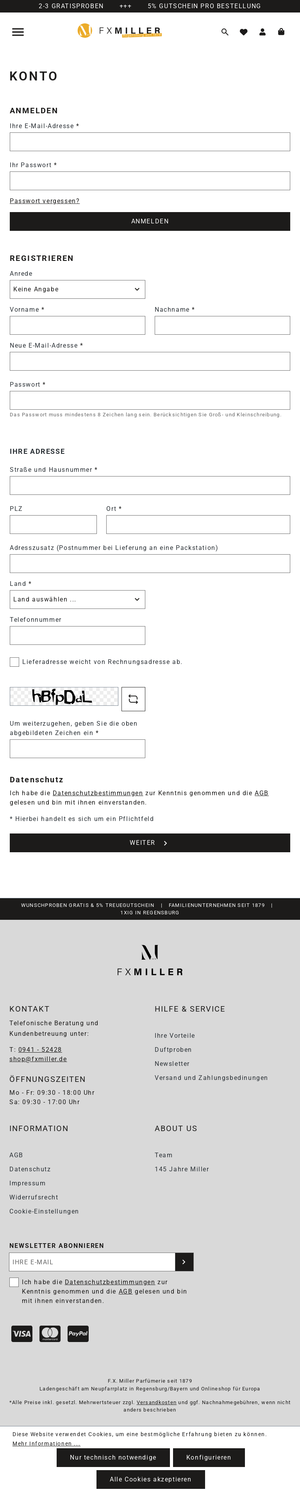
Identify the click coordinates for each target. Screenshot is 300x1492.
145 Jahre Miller (182, 1169)
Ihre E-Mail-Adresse (45, 126)
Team (164, 1155)
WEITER (150, 843)
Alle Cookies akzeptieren (150, 1479)
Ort (114, 508)
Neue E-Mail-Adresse (47, 345)
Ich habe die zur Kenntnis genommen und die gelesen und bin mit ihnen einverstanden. (105, 1291)
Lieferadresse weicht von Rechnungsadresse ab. (102, 662)
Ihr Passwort (33, 165)
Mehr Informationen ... (46, 1443)
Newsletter (172, 1063)
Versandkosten (157, 1402)
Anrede (21, 273)
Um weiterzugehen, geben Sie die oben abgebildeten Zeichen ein (74, 728)
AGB (262, 793)
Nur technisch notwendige (113, 1457)
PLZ (16, 508)
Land (21, 583)
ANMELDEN (150, 221)
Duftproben (173, 1049)
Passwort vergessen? (45, 201)
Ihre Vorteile (175, 1035)
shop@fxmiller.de (38, 1059)
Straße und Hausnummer (54, 469)
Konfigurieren (209, 1457)
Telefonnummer (36, 619)
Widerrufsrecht (33, 1197)
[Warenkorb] (281, 32)
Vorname (27, 309)
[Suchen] (225, 32)
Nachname (175, 309)
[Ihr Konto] (262, 32)
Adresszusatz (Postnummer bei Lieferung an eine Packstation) (114, 547)
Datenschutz (30, 1169)
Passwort (28, 384)
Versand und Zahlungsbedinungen (211, 1078)
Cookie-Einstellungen (44, 1211)
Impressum (27, 1183)
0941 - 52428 (40, 1049)
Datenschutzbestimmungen (98, 793)
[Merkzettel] (243, 32)
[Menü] (18, 32)
